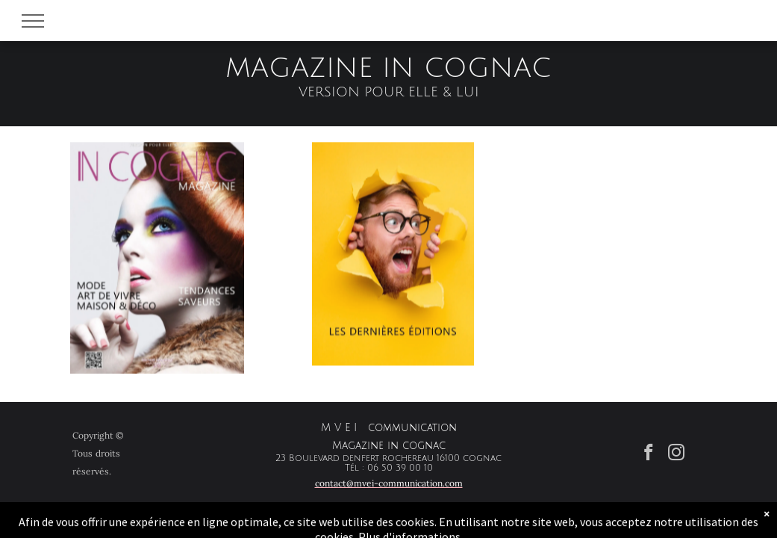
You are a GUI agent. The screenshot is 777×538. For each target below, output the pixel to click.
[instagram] (676, 454)
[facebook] (649, 454)
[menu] (32, 20)
